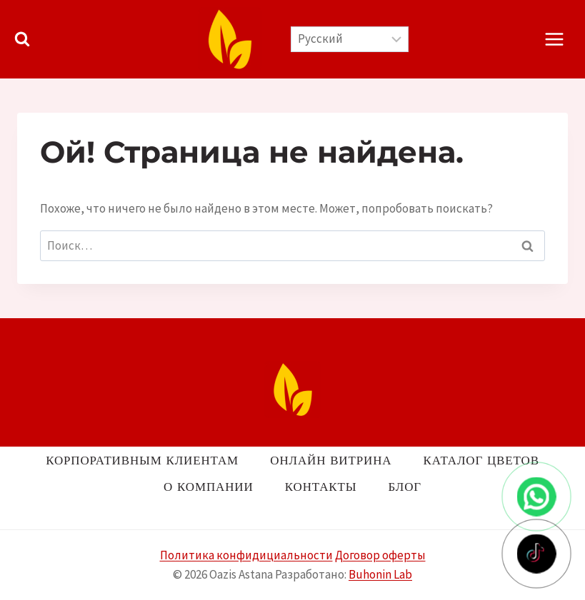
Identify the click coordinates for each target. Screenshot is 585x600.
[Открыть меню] (554, 39)
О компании (208, 486)
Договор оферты (380, 555)
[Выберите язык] (350, 39)
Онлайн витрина (330, 460)
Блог (405, 486)
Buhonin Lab (380, 574)
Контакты (321, 486)
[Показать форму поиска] (22, 39)
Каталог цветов (481, 460)
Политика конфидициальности (246, 555)
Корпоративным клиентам (142, 460)
